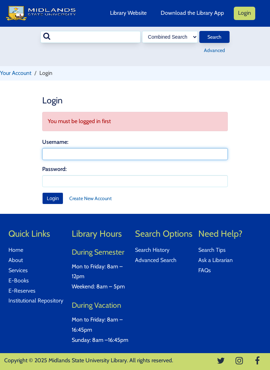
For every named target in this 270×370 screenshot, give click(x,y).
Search (214, 37)
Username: (55, 142)
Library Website (128, 12)
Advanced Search (155, 260)
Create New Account (90, 198)
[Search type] (170, 37)
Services (18, 270)
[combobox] (90, 37)
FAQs (204, 270)
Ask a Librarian (215, 260)
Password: (54, 169)
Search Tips (212, 250)
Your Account (15, 73)
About (15, 260)
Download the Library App (192, 12)
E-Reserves (22, 290)
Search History (152, 250)
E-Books (18, 280)
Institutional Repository (35, 300)
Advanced (214, 50)
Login (244, 12)
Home (15, 250)
